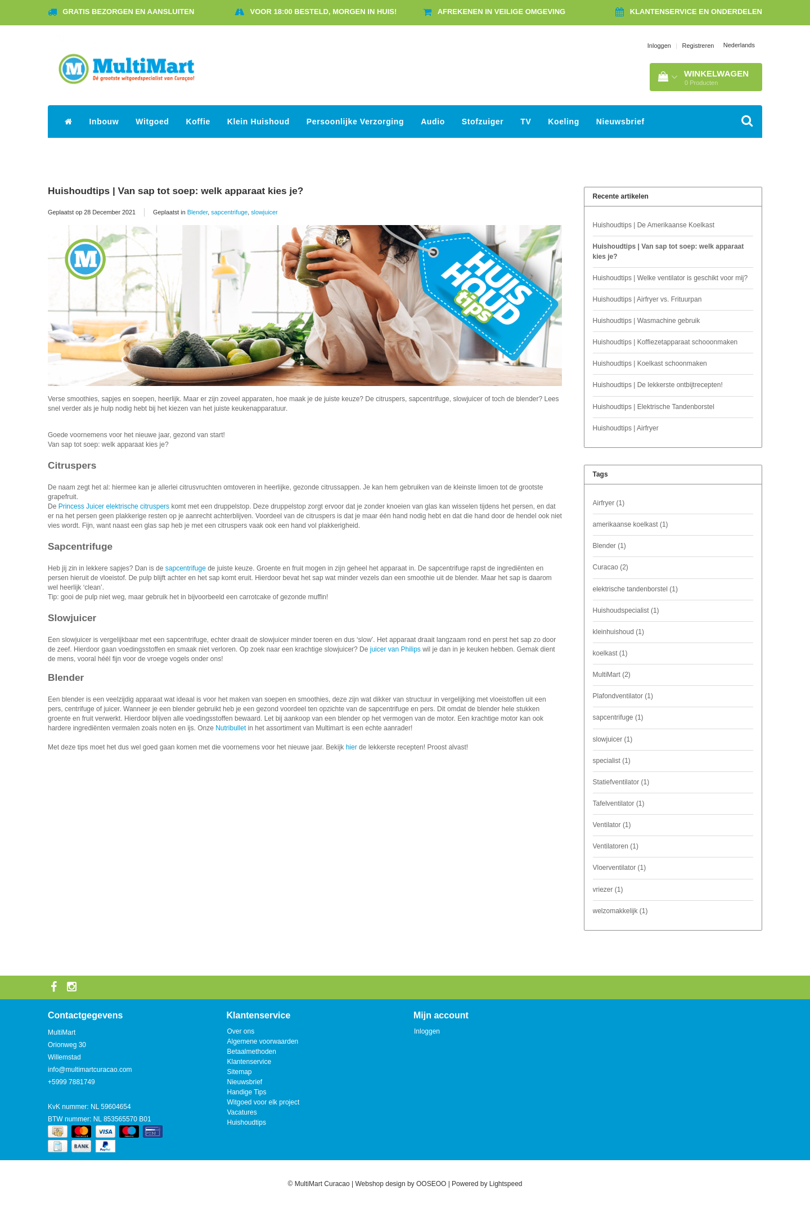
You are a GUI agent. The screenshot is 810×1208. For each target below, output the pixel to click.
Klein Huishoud (258, 121)
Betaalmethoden (251, 1052)
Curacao (610, 567)
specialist (612, 761)
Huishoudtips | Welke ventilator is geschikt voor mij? (670, 278)
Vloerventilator (619, 868)
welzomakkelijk (620, 911)
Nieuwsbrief (620, 121)
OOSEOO (431, 1184)
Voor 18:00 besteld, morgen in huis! (323, 11)
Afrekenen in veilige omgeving (502, 11)
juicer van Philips (395, 649)
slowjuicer (264, 212)
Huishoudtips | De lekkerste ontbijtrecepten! (658, 385)
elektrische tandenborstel (635, 589)
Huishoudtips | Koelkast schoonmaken (650, 363)
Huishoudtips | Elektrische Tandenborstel (653, 407)
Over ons (241, 1031)
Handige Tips (247, 1092)
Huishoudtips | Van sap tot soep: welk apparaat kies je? (175, 190)
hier (351, 747)
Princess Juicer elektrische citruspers (113, 506)
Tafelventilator (619, 803)
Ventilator (612, 825)
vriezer (608, 889)
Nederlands (739, 45)
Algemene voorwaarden (263, 1041)
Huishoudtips (246, 1122)
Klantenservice (249, 1062)
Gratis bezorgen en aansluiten (128, 11)
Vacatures (242, 1112)
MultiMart (612, 675)
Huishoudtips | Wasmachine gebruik (646, 321)
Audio (433, 121)
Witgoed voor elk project (263, 1102)
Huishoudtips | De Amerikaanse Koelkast (654, 225)
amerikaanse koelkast (630, 524)
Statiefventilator (621, 782)
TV (525, 121)
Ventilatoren (615, 846)
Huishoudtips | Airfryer (626, 428)
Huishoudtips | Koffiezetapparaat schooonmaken (665, 342)
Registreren (698, 45)
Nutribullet (230, 728)
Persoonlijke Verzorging (355, 121)
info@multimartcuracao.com (90, 1070)
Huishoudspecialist (626, 610)
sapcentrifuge (229, 212)
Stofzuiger (482, 121)
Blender (197, 212)
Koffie (198, 121)
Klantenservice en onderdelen (696, 11)
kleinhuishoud (618, 632)
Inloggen (659, 45)
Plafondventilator (623, 696)
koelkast (610, 653)
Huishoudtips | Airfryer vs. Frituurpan (647, 299)
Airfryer (609, 503)
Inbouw (104, 121)
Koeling (563, 121)
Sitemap (239, 1072)
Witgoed (152, 121)
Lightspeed (506, 1184)
